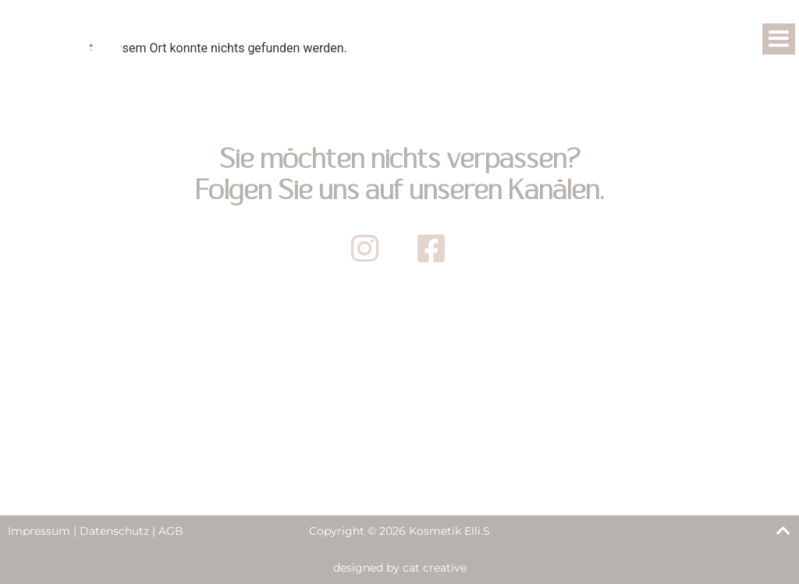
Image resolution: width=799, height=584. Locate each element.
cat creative (435, 568)
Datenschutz (114, 531)
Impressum (39, 531)
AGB (170, 531)
